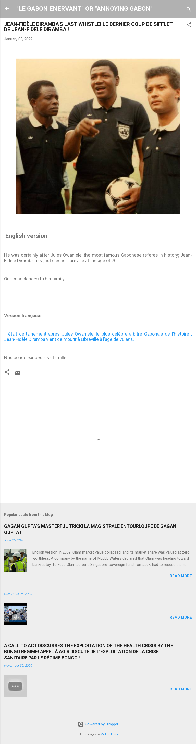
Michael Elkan (109, 734)
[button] (189, 26)
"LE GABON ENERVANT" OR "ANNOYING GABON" (84, 8)
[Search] (189, 10)
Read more (181, 576)
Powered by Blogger (98, 724)
